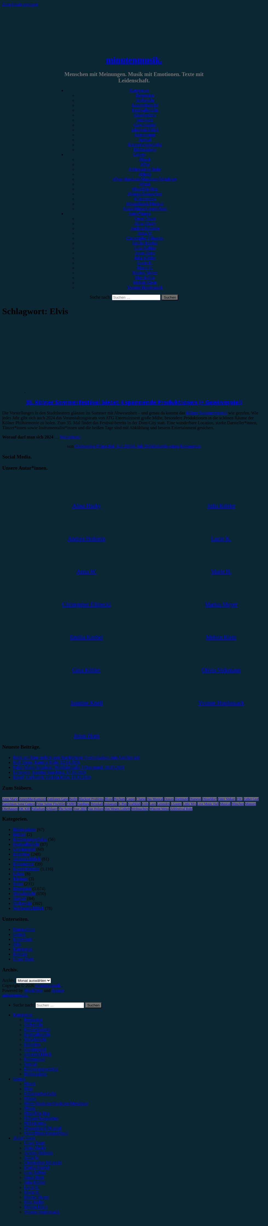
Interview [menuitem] (32, 1044)
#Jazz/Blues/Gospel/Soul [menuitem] (46, 1133)
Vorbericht (145, 100)
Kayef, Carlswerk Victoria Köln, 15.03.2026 (52, 777)
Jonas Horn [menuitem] (34, 1177)
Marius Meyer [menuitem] (36, 1197)
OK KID (24, 809)
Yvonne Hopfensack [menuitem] (41, 1212)
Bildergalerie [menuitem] (35, 1074)
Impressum (23, 939)
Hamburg (83, 804)
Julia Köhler (145, 258)
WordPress (33, 990)
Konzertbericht (145, 105)
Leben (18, 874)
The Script (65, 809)
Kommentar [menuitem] (34, 1059)
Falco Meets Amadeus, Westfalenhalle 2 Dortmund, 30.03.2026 (68, 767)
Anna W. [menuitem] (31, 1157)
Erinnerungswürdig (145, 144)
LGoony (176, 804)
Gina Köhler (145, 248)
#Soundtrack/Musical (145, 203)
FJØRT (71, 804)
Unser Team (144, 218)
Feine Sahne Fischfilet (50, 804)
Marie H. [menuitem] (32, 1192)
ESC (240, 799)
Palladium (38, 809)
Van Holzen (95, 809)
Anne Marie (10, 799)
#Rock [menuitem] (30, 1083)
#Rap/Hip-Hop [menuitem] (37, 1113)
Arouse (57, 990)
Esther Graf (251, 799)
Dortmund (181, 799)
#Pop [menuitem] (28, 1088)
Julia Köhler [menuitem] (35, 1182)
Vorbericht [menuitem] (33, 1024)
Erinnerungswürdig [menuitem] (41, 1069)
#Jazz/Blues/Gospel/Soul (145, 208)
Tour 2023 (80, 809)
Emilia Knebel (145, 243)
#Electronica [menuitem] (35, 1123)
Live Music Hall (208, 804)
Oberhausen (10, 809)
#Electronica (145, 199)
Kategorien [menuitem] (23, 1014)
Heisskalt (97, 804)
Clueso (140, 799)
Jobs (17, 944)
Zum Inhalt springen (20, 4)
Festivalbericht (145, 110)
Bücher (19, 834)
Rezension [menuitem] (33, 1019)
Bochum (119, 799)
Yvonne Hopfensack (145, 287)
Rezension (145, 95)
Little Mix (189, 804)
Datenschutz (24, 929)
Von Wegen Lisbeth (117, 809)
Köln (145, 804)
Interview (145, 120)
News (18, 883)
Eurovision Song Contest (18, 804)
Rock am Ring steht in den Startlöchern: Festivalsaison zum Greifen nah (76, 757)
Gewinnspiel (145, 125)
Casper (130, 799)
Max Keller (145, 277)
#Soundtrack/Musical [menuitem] (43, 1128)
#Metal (145, 174)
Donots (169, 799)
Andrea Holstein (145, 228)
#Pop (144, 164)
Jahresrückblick (145, 130)
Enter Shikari (226, 799)
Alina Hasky (145, 223)
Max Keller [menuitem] (34, 1202)
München (238, 804)
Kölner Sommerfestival (206, 413)
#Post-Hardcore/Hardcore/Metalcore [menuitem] (56, 1103)
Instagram (110, 804)
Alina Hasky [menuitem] (35, 1148)
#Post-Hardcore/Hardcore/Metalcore (145, 179)
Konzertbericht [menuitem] (37, 1029)
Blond (109, 799)
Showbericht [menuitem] (35, 1039)
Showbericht (145, 115)
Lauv (152, 804)
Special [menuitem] (30, 1064)
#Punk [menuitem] (29, 1108)
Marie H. (145, 268)
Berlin (73, 799)
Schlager (51, 809)
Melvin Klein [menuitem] (36, 1207)
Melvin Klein (145, 282)
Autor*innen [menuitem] (24, 1138)
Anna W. (145, 233)
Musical (225, 804)
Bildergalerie (145, 149)
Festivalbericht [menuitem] (37, 1034)
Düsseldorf (209, 799)
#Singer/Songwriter (145, 194)
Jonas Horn (145, 253)
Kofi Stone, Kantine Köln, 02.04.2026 (46, 762)
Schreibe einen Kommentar (177, 446)
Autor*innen (139, 213)
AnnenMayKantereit (32, 799)
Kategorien (139, 90)
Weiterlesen (70, 437)
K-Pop (122, 804)
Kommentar (144, 134)
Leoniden (163, 804)
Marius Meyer (144, 272)
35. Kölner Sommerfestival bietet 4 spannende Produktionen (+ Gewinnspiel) (134, 402)
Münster (250, 804)
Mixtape (20, 878)
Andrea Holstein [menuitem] (38, 1152)
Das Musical (155, 799)
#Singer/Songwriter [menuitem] (41, 1118)
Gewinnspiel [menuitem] (35, 1049)
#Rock (145, 159)
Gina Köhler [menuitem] (35, 1172)
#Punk (145, 184)
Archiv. (8, 980)
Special (145, 139)
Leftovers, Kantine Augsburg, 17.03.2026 (49, 772)
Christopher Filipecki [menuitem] (42, 1162)
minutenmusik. (134, 60)
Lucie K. (145, 263)
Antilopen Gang (57, 799)
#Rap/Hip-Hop (145, 189)
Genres (139, 154)
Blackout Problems (91, 799)
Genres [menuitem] (19, 1079)
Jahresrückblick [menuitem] (37, 1054)
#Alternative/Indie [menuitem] (40, 1093)
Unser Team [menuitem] (34, 1143)
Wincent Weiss (159, 809)
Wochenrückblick (28, 908)
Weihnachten (139, 809)
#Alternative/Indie (145, 169)
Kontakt (20, 954)
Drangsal (195, 799)
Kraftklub (134, 804)
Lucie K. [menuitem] (31, 1187)
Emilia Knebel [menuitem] (37, 1167)
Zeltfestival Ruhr (181, 809)
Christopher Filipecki (144, 238)
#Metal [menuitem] (30, 1098)
